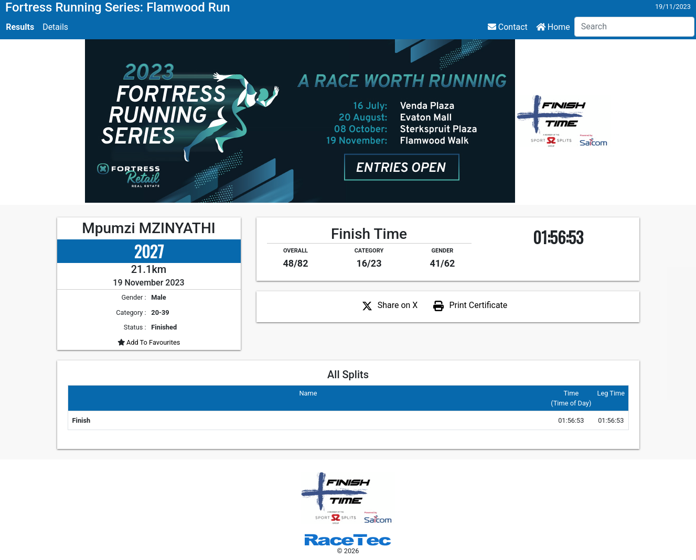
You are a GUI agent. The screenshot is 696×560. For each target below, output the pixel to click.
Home (553, 27)
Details (55, 27)
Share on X (398, 305)
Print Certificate (478, 305)
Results (20, 27)
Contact (508, 27)
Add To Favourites (152, 342)
